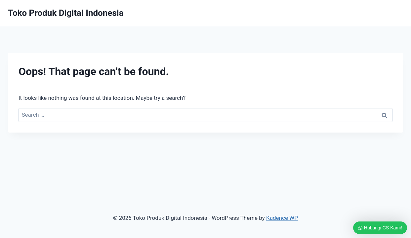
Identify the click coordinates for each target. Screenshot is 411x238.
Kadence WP (282, 218)
